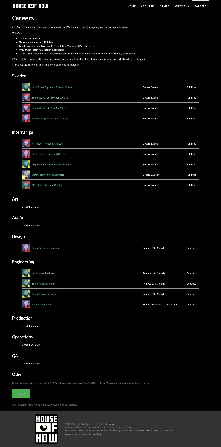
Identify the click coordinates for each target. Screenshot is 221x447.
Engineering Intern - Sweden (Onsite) (51, 164)
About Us (148, 6)
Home (131, 6)
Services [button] (181, 6)
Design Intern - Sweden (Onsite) (49, 153)
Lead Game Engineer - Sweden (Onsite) (52, 87)
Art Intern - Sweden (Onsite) (47, 143)
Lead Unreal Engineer (43, 273)
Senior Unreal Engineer (44, 293)
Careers (200, 6)
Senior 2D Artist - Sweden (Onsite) (50, 97)
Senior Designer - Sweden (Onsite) (50, 118)
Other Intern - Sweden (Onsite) (48, 174)
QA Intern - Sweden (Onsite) (47, 185)
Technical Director (41, 304)
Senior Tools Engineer (43, 283)
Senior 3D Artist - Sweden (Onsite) (50, 107)
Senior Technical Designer (45, 247)
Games (164, 6)
